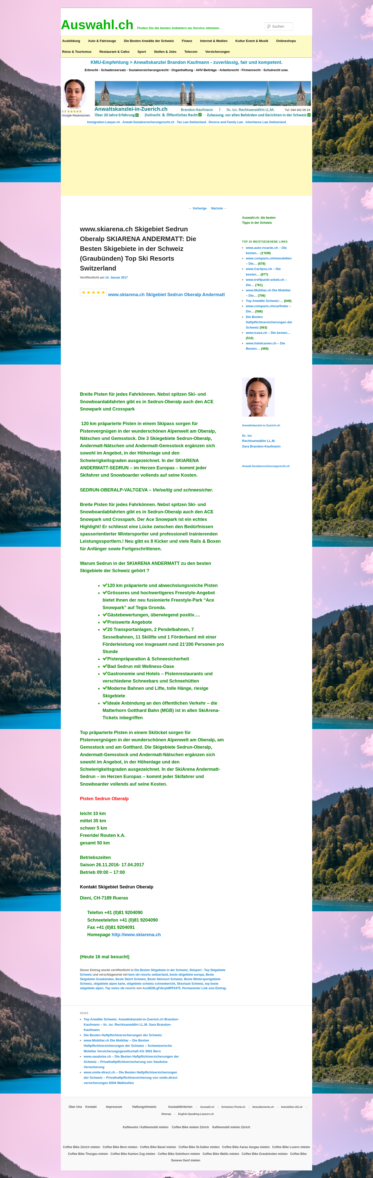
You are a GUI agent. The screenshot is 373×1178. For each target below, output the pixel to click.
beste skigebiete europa (187, 974)
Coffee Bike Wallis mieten (221, 1154)
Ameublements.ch (263, 1107)
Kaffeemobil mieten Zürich (231, 1127)
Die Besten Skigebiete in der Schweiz (161, 970)
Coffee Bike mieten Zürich (191, 1127)
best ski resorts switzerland (148, 974)
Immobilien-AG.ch (292, 1107)
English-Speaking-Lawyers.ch (196, 1114)
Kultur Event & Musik (252, 41)
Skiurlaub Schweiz (190, 983)
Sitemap (166, 1114)
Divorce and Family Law (226, 122)
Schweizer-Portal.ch (233, 1107)
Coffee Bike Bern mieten (120, 1147)
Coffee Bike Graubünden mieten (265, 1154)
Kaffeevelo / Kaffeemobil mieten (146, 1127)
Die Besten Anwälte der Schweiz (149, 41)
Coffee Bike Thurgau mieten (88, 1154)
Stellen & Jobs (165, 52)
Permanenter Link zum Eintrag (204, 988)
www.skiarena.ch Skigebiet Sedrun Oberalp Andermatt (166, 294)
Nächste (219, 208)
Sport (141, 52)
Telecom (190, 52)
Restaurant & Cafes (114, 52)
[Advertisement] (186, 160)
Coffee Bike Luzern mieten (291, 1147)
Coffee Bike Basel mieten (158, 1147)
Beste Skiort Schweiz (130, 979)
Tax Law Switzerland (192, 122)
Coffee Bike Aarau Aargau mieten (246, 1147)
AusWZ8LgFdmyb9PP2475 (161, 988)
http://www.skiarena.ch (135, 934)
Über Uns (75, 1107)
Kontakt (91, 1107)
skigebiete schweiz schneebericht (151, 983)
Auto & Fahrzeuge (102, 41)
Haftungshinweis (144, 1107)
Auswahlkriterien (180, 1107)
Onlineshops (286, 41)
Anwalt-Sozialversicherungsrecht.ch (148, 122)
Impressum (114, 1107)
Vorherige (198, 208)
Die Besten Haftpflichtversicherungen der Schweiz (123, 1035)
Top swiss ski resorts (120, 988)
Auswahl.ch (207, 1107)
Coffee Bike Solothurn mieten (179, 1154)
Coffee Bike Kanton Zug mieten (133, 1154)
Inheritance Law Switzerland (266, 122)
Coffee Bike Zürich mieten (82, 1147)
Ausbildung (71, 41)
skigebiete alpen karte (109, 983)
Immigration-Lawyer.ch (104, 122)
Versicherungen (217, 52)
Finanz (187, 41)
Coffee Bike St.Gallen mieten (199, 1147)
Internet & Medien (213, 41)
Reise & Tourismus (76, 52)
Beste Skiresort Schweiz (165, 979)
